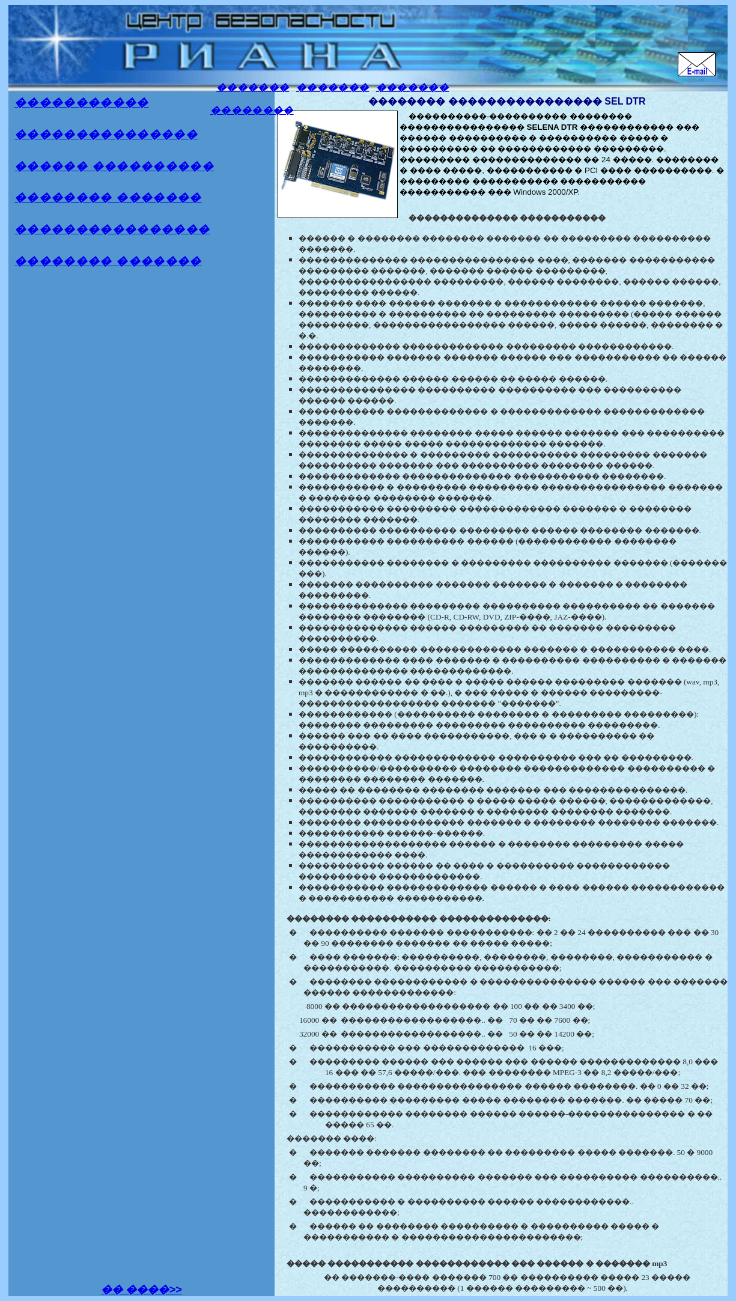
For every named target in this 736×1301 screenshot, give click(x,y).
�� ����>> (141, 1290)
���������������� (112, 229)
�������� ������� (108, 197)
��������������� (106, 134)
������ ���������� (114, 166)
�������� (252, 110)
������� (252, 87)
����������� (81, 102)
